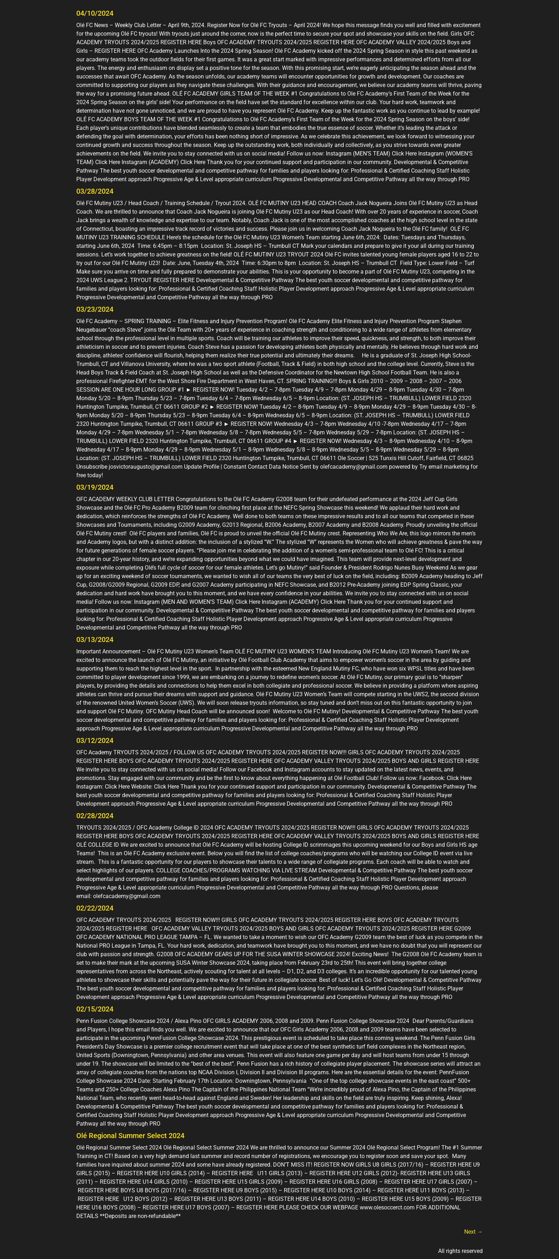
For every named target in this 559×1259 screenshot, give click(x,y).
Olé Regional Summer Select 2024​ (130, 1135)
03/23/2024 (94, 309)
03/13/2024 (94, 639)
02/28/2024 (94, 815)
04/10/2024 (94, 13)
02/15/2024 (94, 1009)
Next (473, 1231)
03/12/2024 (94, 740)
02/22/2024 (94, 908)
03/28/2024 (94, 191)
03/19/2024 (94, 487)
